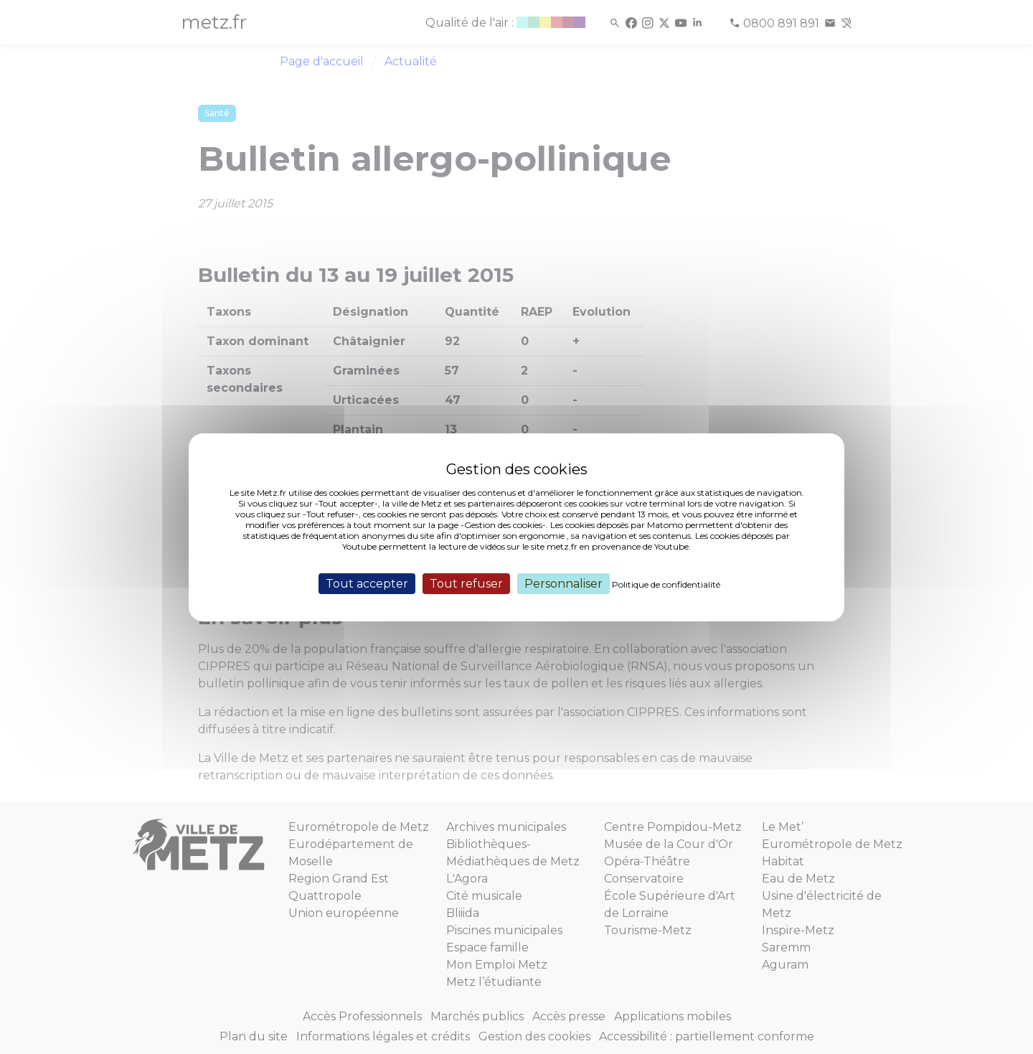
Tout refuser (466, 583)
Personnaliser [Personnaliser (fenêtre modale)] (563, 583)
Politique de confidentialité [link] (666, 583)
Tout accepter (367, 583)
